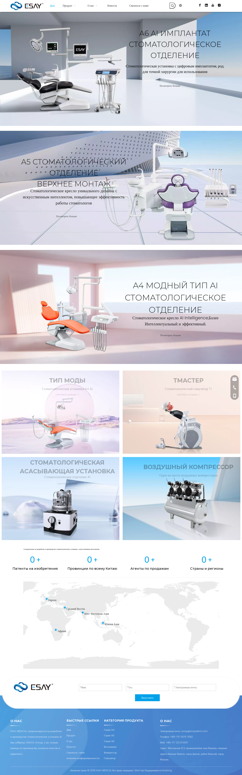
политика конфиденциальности (83, 758)
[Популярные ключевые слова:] (172, 6)
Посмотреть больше (180, 86)
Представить (147, 697)
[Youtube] (212, 5)
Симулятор (110, 758)
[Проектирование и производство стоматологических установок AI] (33, 687)
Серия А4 (109, 730)
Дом (69, 730)
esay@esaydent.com (194, 731)
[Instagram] (219, 5)
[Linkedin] (206, 5)
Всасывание (110, 746)
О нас (69, 741)
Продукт (71, 735)
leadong (167, 770)
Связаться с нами (76, 752)
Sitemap (139, 770)
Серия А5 (109, 735)
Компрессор (110, 752)
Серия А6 (109, 741)
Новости (71, 746)
